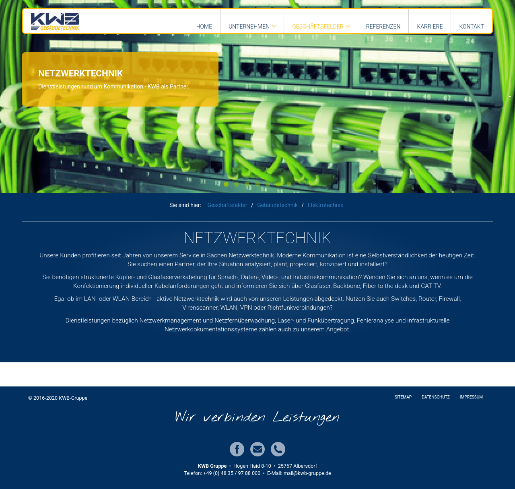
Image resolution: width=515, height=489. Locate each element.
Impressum (471, 397)
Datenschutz (436, 397)
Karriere (430, 26)
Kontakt (471, 26)
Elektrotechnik (325, 205)
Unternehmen (249, 26)
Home (204, 26)
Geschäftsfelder (318, 26)
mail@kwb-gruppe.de (307, 473)
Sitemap (403, 397)
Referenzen (383, 26)
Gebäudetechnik (277, 205)
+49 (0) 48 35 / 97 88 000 (231, 473)
